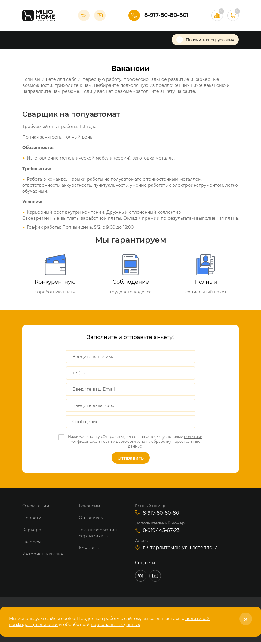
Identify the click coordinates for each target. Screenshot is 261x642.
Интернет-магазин (42, 554)
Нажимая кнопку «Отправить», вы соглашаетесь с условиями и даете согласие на (135, 441)
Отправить (131, 458)
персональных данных (115, 624)
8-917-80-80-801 (166, 15)
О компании (35, 506)
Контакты (89, 548)
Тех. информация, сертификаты (98, 533)
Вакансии (89, 506)
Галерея (31, 542)
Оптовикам (91, 518)
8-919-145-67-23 (161, 530)
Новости (31, 518)
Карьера (31, 530)
